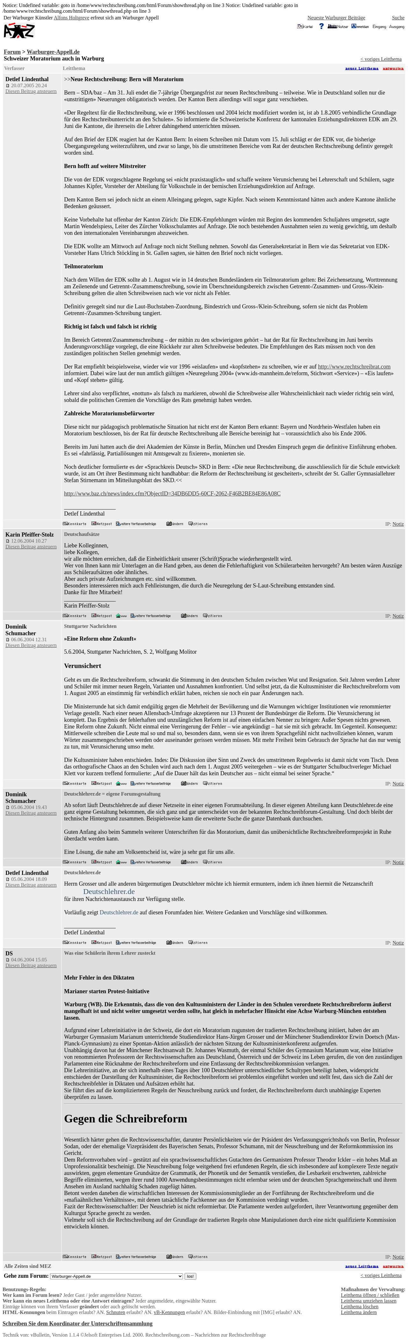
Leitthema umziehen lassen (369, 1301)
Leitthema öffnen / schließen (370, 1295)
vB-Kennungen (169, 1312)
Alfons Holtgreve (72, 17)
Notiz (398, 524)
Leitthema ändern (359, 1312)
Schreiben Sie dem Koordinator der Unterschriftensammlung (78, 1323)
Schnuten (115, 1312)
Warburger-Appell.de (53, 52)
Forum (12, 52)
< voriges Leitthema (381, 59)
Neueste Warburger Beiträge (336, 17)
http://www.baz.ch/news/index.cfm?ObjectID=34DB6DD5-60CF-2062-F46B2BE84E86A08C (172, 493)
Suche (398, 17)
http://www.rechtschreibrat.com (354, 366)
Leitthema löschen (360, 1306)
